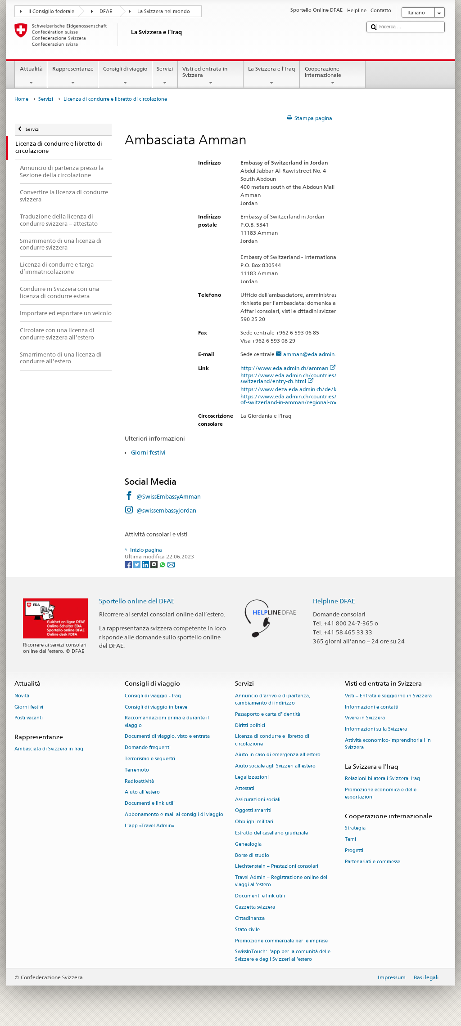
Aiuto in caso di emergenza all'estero (278, 755)
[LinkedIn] (146, 564)
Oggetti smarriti (253, 811)
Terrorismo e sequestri (150, 759)
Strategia (355, 828)
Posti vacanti (28, 718)
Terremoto (137, 770)
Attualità (31, 76)
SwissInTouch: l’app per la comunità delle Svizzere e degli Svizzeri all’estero (282, 955)
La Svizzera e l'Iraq (271, 76)
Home (21, 99)
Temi (350, 839)
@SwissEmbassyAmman (168, 496)
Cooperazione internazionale (332, 76)
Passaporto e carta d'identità (267, 714)
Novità (21, 696)
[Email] (171, 564)
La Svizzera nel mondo (163, 11)
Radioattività (139, 781)
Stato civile (247, 929)
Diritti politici (250, 725)
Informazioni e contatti (371, 707)
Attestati (244, 788)
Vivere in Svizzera (365, 718)
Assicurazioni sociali (257, 800)
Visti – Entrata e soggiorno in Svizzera (388, 696)
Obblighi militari (254, 822)
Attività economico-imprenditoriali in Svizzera (388, 743)
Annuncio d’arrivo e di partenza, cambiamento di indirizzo (272, 699)
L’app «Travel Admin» (150, 826)
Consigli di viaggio (125, 76)
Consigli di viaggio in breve (156, 707)
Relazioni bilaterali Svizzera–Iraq (382, 779)
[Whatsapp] (163, 564)
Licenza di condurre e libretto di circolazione (272, 740)
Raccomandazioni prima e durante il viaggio (167, 721)
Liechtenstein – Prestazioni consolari (276, 867)
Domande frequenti (148, 748)
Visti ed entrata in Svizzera (210, 76)
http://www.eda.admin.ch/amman (288, 368)
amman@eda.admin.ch (312, 354)
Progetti (354, 850)
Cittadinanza (250, 918)
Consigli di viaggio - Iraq (153, 696)
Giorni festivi (148, 452)
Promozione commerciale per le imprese (281, 941)
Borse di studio (252, 855)
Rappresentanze (73, 76)
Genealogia (248, 844)
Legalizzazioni (252, 777)
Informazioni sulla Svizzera (376, 729)
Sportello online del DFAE (137, 601)
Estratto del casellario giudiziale (271, 833)
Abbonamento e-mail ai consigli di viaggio (174, 814)
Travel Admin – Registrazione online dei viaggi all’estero (281, 881)
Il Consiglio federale (51, 11)
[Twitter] (137, 564)
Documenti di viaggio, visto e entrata (167, 737)
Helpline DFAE (334, 601)
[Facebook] (129, 564)
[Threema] (154, 564)
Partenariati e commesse (372, 862)
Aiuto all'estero (142, 792)
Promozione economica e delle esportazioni (380, 793)
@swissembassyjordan (166, 510)
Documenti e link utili (150, 804)
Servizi (165, 76)
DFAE (105, 11)
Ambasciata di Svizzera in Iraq (48, 749)
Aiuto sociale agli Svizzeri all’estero (275, 766)
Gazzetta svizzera (255, 907)
